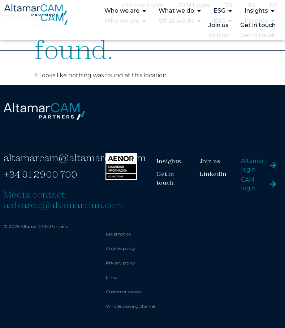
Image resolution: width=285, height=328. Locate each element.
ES (251, 5)
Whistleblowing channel (131, 306)
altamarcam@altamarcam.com (75, 158)
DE (273, 5)
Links (111, 277)
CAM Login (194, 5)
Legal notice (118, 234)
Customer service (124, 291)
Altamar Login (142, 5)
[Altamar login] (273, 165)
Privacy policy (120, 263)
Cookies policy (120, 248)
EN (228, 5)
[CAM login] (273, 184)
